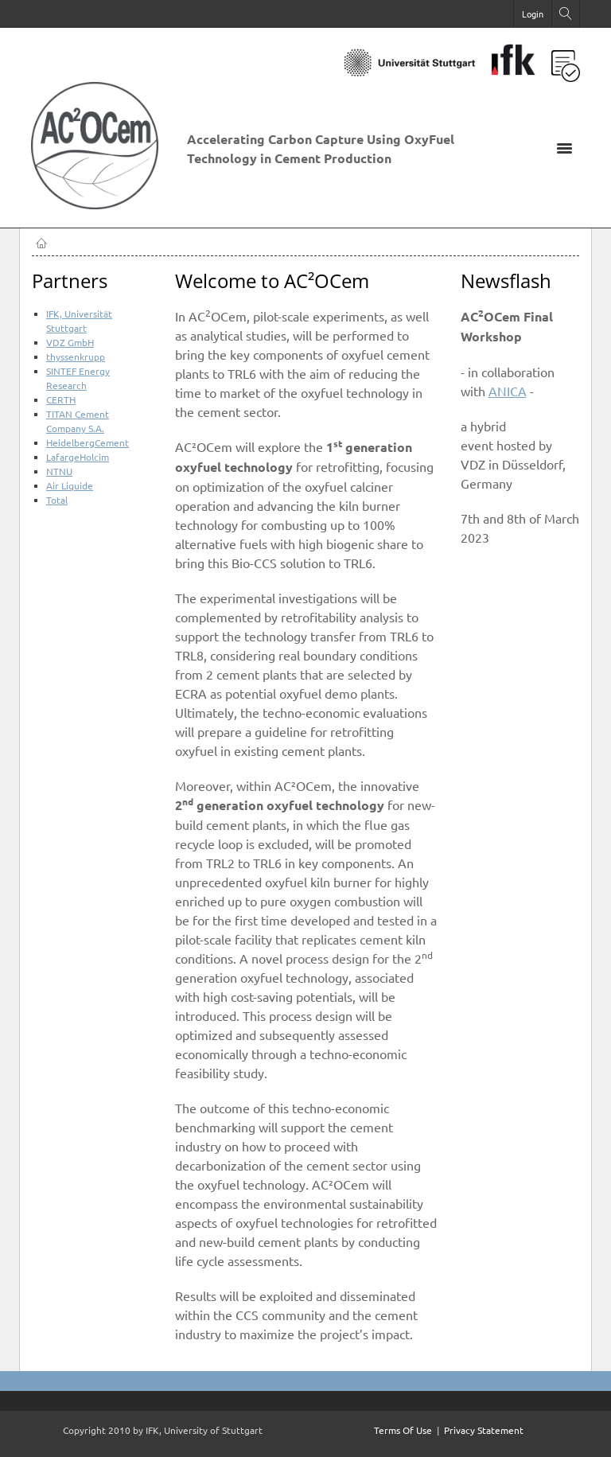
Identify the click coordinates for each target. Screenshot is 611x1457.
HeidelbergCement (87, 442)
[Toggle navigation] (564, 147)
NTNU (59, 471)
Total (57, 499)
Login (532, 13)
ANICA (507, 391)
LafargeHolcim (77, 456)
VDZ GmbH (70, 342)
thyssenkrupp (75, 356)
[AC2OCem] (102, 202)
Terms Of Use (403, 1430)
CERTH (61, 399)
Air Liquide (69, 485)
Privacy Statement (483, 1430)
